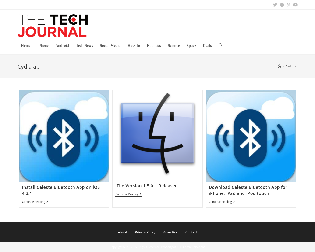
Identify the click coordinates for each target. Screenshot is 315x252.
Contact (191, 232)
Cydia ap (292, 66)
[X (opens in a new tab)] (275, 4)
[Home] (279, 66)
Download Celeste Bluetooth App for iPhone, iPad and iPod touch (248, 190)
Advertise (170, 232)
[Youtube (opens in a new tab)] (295, 4)
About (122, 232)
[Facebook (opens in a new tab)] (282, 4)
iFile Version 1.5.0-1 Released (146, 186)
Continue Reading (35, 202)
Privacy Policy (145, 232)
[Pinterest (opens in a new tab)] (289, 4)
